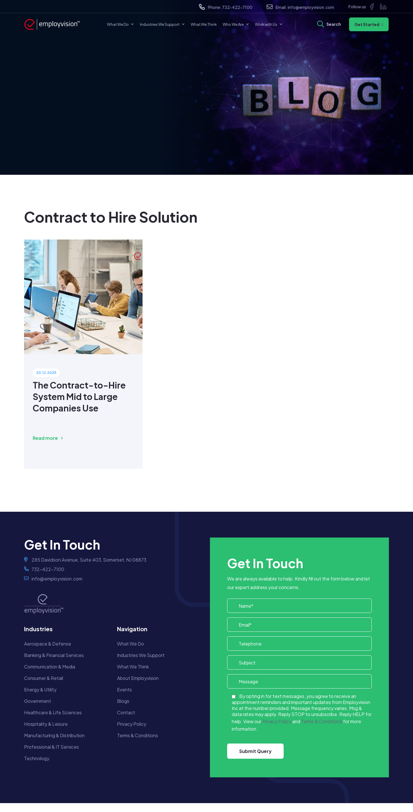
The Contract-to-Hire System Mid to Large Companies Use (79, 396)
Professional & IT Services (51, 747)
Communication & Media (49, 667)
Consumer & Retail (43, 678)
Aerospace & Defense (47, 644)
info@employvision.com (311, 7)
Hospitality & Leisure (46, 724)
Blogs (123, 701)
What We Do (120, 24)
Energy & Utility (40, 690)
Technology (36, 758)
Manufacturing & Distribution (54, 735)
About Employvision (138, 678)
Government (37, 701)
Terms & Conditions (137, 735)
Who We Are (236, 24)
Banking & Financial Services (54, 655)
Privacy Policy (131, 724)
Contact (126, 712)
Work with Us (269, 24)
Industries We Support (162, 24)
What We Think (204, 24)
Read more (48, 438)
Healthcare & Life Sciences (53, 712)
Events (124, 690)
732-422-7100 (237, 7)
